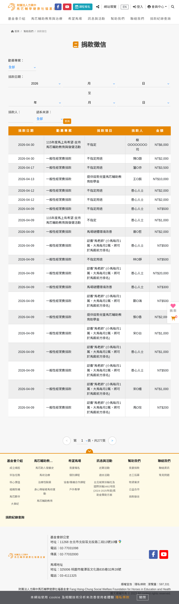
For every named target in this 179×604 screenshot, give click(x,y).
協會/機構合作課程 (74, 482)
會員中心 (156, 7)
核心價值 (15, 482)
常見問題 (164, 475)
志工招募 (134, 475)
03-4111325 (68, 575)
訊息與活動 (96, 18)
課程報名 (82, 6)
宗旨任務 (15, 475)
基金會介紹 (17, 18)
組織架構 (15, 489)
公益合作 (134, 489)
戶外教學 (74, 489)
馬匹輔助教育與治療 (47, 18)
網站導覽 (110, 7)
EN (125, 6)
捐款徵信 (134, 496)
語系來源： (44, 112)
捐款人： (14, 112)
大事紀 (15, 503)
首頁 (15, 31)
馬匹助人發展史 (44, 467)
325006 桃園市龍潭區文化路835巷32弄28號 (90, 569)
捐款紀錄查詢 (160, 18)
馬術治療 (45, 475)
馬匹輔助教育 (45, 500)
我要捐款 (134, 467)
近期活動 (104, 467)
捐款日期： (16, 77)
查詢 (67, 121)
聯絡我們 (137, 18)
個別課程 (74, 475)
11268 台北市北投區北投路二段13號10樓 (91, 542)
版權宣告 (126, 584)
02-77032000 (69, 554)
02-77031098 (69, 548)
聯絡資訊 (164, 467)
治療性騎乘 (44, 482)
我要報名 (74, 467)
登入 (138, 7)
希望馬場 (75, 18)
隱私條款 (140, 584)
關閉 (142, 597)
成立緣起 (15, 467)
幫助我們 (118, 18)
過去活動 (104, 475)
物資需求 (134, 482)
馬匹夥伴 (15, 496)
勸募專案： (16, 60)
